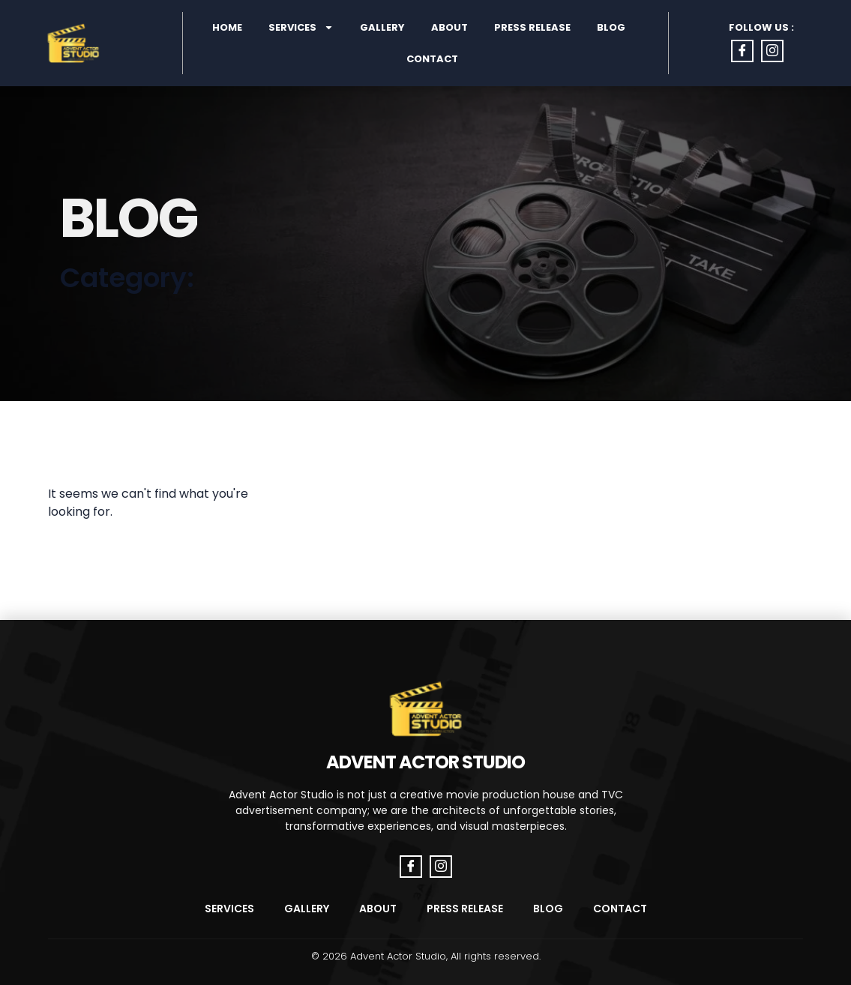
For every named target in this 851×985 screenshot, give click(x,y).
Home (227, 27)
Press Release (532, 27)
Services (301, 27)
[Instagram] (772, 51)
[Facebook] (742, 51)
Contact (432, 59)
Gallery (382, 27)
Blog (611, 27)
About (449, 27)
